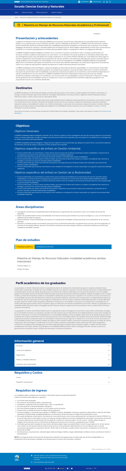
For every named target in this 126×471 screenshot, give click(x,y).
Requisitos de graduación (24, 382)
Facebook (67, 468)
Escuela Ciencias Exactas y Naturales (39, 6)
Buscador (110, 1)
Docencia (19, 346)
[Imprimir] (110, 33)
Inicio (103, 1)
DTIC (95, 468)
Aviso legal (88, 468)
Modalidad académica (25, 247)
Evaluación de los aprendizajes (26, 364)
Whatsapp (71, 468)
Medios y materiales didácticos (26, 359)
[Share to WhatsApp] (105, 33)
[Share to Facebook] (102, 33)
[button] (83, 2)
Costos (18, 377)
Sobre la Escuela (27, 12)
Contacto (62, 468)
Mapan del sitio (106, 1)
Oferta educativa (41, 12)
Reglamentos (20, 355)
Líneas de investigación (23, 350)
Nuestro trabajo (56, 12)
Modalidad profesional (45, 247)
